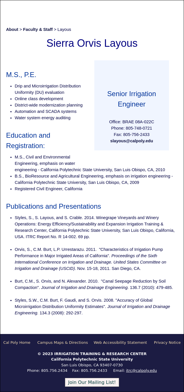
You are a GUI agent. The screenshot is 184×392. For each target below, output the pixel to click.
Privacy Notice (167, 342)
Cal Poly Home (16, 342)
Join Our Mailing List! (92, 382)
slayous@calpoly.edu (131, 141)
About (12, 29)
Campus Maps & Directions (62, 342)
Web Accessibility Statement (120, 342)
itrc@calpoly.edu (141, 370)
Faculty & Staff (38, 29)
